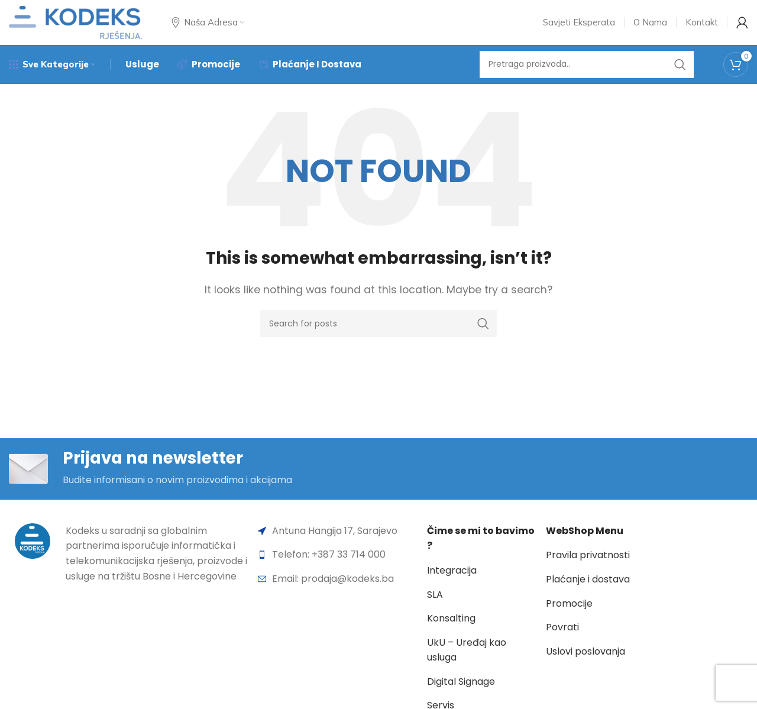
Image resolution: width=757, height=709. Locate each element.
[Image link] (32, 553)
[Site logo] (75, 26)
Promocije (569, 616)
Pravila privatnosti (588, 568)
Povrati (562, 640)
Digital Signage (461, 694)
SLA (435, 607)
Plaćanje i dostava (588, 592)
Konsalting (451, 631)
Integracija (452, 583)
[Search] (587, 74)
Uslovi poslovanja (585, 664)
